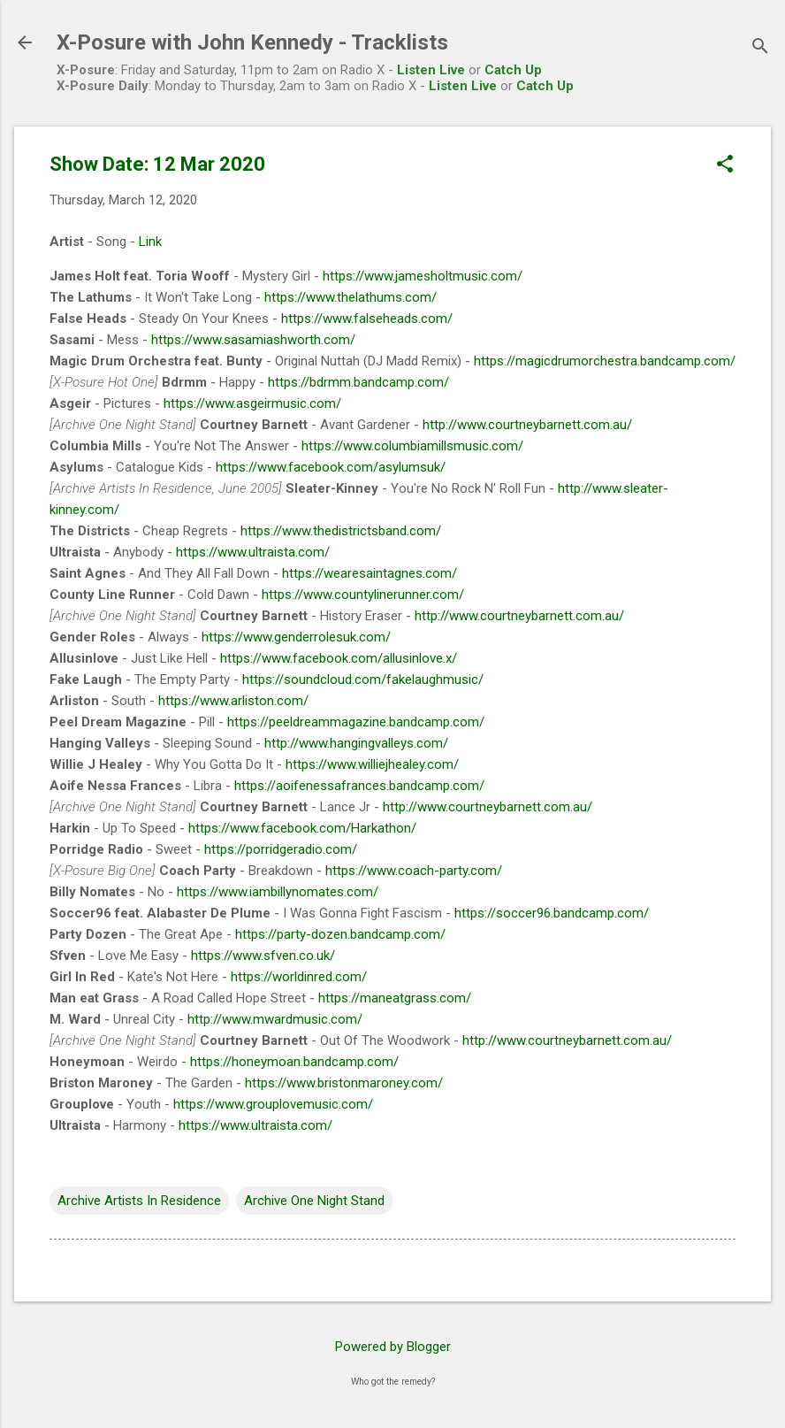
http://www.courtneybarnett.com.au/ (527, 425)
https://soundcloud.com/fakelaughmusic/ (363, 679)
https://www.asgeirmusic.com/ (252, 403)
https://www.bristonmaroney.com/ (344, 1083)
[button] (724, 165)
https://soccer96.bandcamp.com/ (551, 913)
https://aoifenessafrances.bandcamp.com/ (359, 786)
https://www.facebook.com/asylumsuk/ (331, 467)
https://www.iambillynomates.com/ (277, 892)
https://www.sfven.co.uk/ (263, 956)
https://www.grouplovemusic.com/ (273, 1104)
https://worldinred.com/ (299, 977)
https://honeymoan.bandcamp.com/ (294, 1062)
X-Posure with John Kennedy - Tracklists (252, 42)
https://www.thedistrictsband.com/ (340, 531)
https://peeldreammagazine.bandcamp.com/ (355, 722)
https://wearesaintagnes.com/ (369, 573)
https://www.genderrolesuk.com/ (296, 637)
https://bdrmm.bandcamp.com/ (358, 382)
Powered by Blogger (393, 1347)
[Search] (760, 48)
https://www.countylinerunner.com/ (363, 595)
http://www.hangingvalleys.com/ (356, 743)
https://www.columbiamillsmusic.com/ (412, 446)
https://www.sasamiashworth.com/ (253, 340)
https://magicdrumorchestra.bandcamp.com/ (604, 361)
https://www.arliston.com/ (233, 701)
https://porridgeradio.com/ (280, 849)
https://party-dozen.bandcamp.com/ (340, 934)
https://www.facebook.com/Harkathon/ (302, 828)
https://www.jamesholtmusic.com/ (422, 276)
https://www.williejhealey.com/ (372, 764)
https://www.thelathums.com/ (350, 297)
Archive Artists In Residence (139, 1201)
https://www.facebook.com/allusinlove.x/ (338, 658)
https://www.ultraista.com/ (253, 552)
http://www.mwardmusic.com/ (274, 1019)
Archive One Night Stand (314, 1201)
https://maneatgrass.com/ (394, 998)
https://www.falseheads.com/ (367, 318)
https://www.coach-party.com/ (413, 871)
